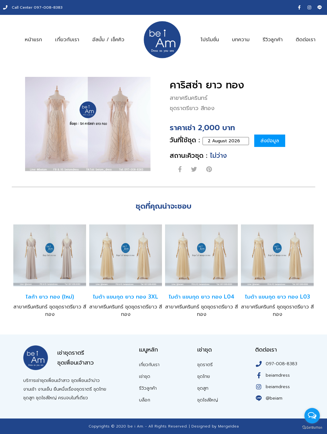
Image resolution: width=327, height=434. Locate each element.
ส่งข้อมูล (270, 140)
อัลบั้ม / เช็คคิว (108, 39)
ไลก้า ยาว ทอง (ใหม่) (50, 297)
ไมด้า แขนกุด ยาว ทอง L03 (277, 297)
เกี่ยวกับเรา (67, 39)
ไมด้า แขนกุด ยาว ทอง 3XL (125, 297)
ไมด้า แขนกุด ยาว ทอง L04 (201, 297)
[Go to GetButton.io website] (312, 428)
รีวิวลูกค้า (273, 39)
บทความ (241, 39)
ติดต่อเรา (306, 39)
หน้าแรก (33, 39)
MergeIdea (228, 426)
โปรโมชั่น (210, 39)
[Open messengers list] (312, 415)
